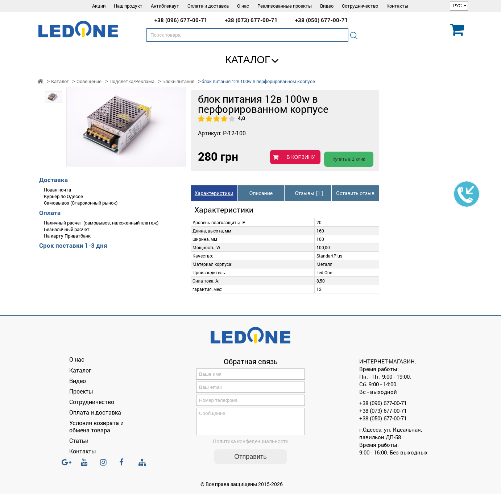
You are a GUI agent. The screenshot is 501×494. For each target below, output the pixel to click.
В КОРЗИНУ (300, 157)
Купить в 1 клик (348, 159)
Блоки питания (178, 81)
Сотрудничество (360, 6)
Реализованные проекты (284, 6)
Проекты (81, 391)
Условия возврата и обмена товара (96, 426)
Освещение (89, 81)
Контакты (397, 6)
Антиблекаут (165, 6)
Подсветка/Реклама (131, 81)
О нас (243, 6)
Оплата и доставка (208, 6)
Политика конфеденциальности (251, 445)
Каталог (247, 59)
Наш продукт (128, 6)
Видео (327, 6)
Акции (98, 6)
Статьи (78, 440)
